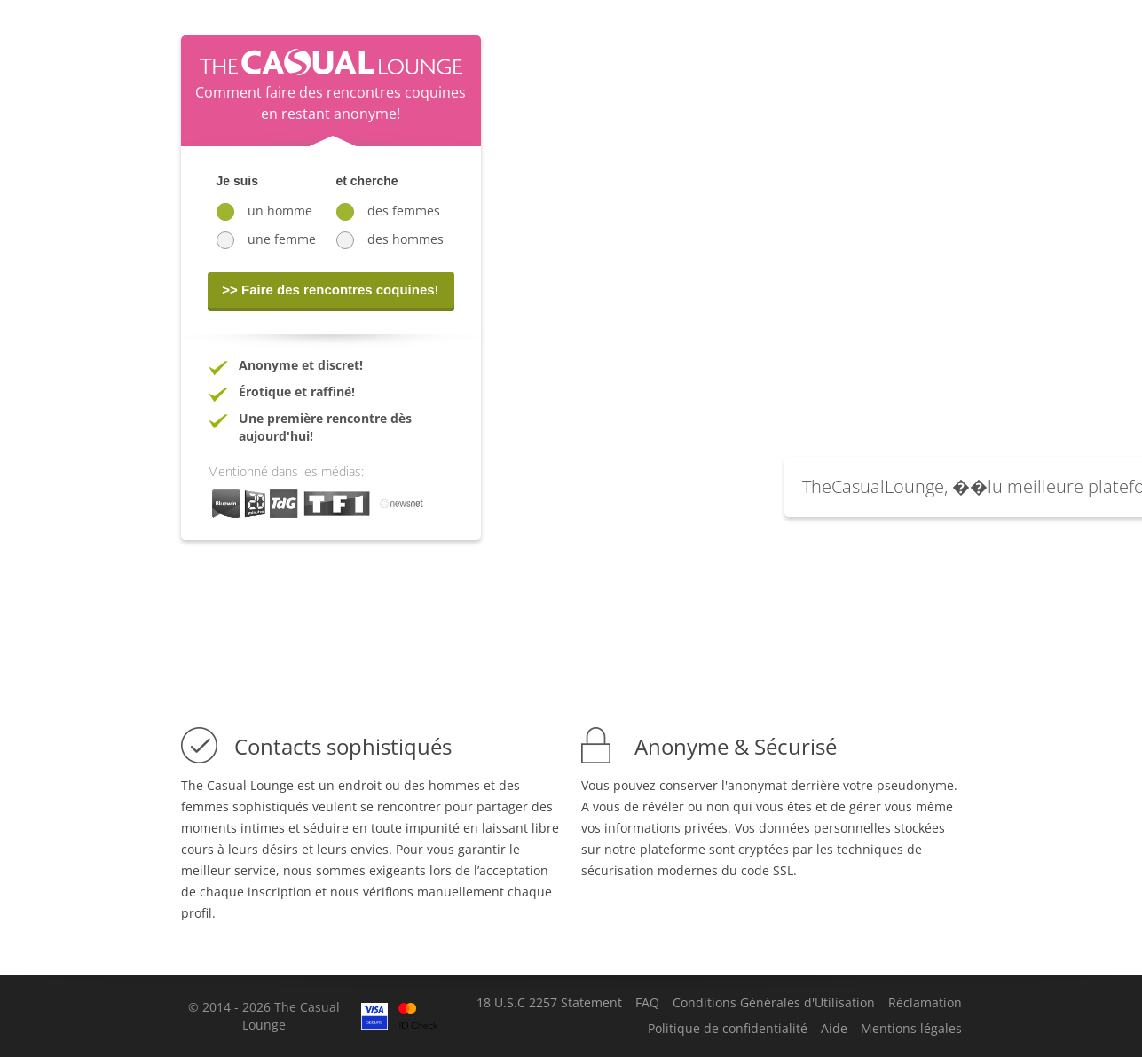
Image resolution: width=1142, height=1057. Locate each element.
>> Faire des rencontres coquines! (330, 289)
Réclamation (925, 1003)
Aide (834, 1028)
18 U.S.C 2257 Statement (549, 1003)
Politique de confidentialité (727, 1028)
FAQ (647, 1003)
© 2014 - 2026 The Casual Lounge (264, 1015)
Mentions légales (911, 1028)
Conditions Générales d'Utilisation (774, 1003)
